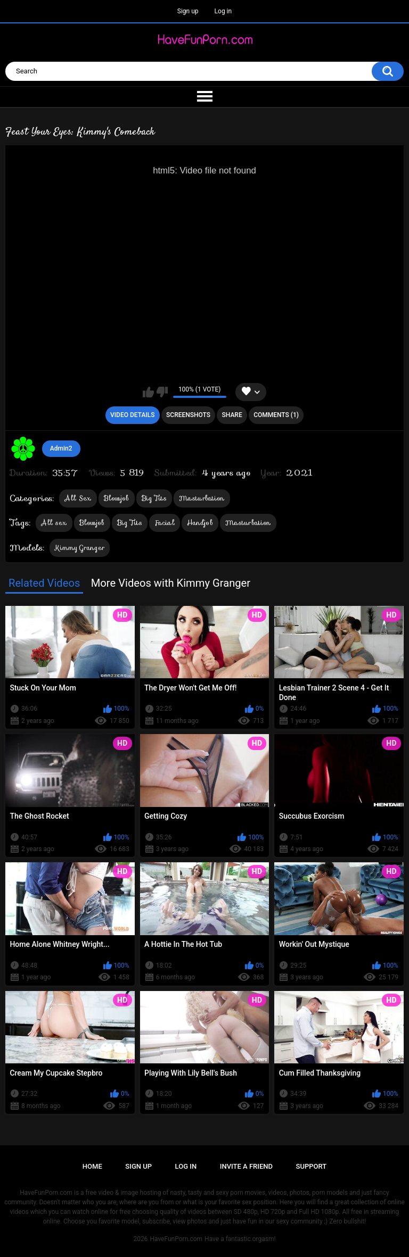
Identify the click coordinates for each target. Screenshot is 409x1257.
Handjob (200, 523)
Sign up (188, 11)
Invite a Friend (246, 1166)
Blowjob (116, 498)
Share (232, 415)
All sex (54, 523)
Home (92, 1166)
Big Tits (154, 498)
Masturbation (202, 498)
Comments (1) (276, 415)
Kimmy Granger (79, 548)
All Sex (77, 498)
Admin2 (61, 448)
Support (311, 1166)
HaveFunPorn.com (176, 1239)
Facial (164, 523)
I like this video (148, 392)
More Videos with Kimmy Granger (170, 583)
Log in (223, 11)
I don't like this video (162, 392)
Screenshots (188, 415)
